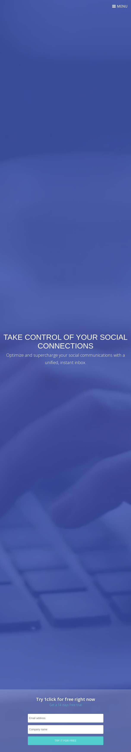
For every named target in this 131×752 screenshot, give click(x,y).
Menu (120, 6)
